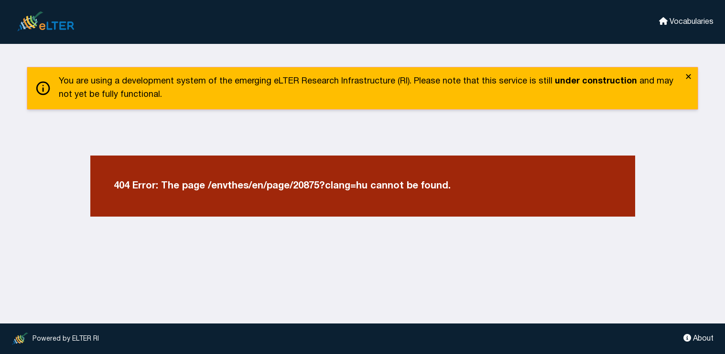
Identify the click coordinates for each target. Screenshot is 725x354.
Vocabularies (686, 21)
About (698, 338)
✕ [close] (688, 77)
